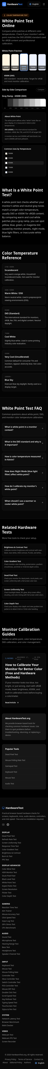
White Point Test (9, 882)
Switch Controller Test (11, 982)
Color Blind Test (8, 869)
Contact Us (38, 1059)
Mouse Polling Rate (10, 972)
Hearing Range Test (10, 944)
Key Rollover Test (9, 999)
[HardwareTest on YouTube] (3, 824)
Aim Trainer (7, 911)
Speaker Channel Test (11, 954)
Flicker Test (6, 892)
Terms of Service (25, 1059)
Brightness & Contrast (11, 853)
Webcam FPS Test (9, 1038)
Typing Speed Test (9, 1002)
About (5, 1062)
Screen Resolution (9, 889)
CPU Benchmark (9, 927)
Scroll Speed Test (9, 996)
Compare (41, 89)
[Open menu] (44, 4)
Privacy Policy (10, 1059)
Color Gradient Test (10, 849)
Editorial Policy (16, 1062)
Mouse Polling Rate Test (15, 760)
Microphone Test (9, 940)
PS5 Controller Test (10, 985)
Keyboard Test (11, 772)
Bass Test (6, 947)
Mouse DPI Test (8, 989)
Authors (27, 1062)
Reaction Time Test (10, 907)
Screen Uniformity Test (11, 842)
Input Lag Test (8, 921)
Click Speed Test (8, 917)
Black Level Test (8, 879)
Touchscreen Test (9, 1006)
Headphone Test (9, 950)
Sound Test (6, 937)
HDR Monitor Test (9, 872)
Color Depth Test (9, 896)
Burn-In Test (7, 856)
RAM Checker (7, 1025)
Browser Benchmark (10, 1022)
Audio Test (9, 783)
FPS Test (5, 859)
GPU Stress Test (8, 924)
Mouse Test (10, 778)
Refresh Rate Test (9, 839)
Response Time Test (10, 846)
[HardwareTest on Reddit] (8, 824)
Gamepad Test (11, 766)
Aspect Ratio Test (9, 886)
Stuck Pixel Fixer (8, 875)
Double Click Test (9, 992)
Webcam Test (7, 1035)
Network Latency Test (11, 1018)
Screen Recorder (9, 1041)
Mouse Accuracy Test (10, 914)
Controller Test (8, 975)
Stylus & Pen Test (9, 1009)
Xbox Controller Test (10, 979)
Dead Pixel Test (11, 754)
